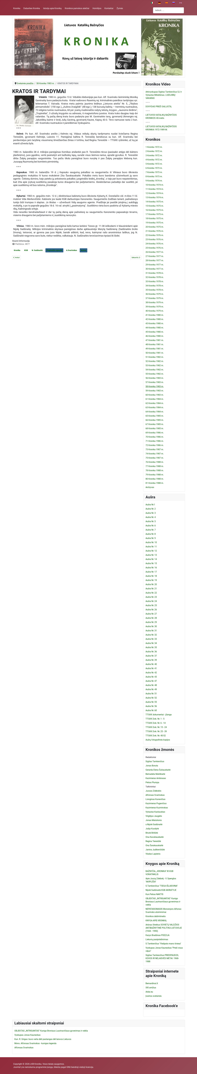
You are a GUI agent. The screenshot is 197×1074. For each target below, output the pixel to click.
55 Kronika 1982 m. (155, 374)
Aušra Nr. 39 (151, 660)
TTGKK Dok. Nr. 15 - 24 (156, 727)
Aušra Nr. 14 (151, 559)
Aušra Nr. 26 (151, 609)
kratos (83, 250)
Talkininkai (151, 786)
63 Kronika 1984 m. (155, 407)
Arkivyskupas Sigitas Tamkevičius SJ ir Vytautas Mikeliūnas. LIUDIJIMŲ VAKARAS (164, 95)
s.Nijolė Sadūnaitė (154, 824)
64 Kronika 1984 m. (155, 411)
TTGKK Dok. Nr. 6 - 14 (156, 723)
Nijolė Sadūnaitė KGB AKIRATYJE (161, 890)
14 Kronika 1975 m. (155, 201)
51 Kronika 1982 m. (155, 357)
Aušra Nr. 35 (151, 647)
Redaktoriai (151, 757)
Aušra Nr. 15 (151, 563)
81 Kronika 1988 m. (155, 483)
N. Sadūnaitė (37, 250)
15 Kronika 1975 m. (155, 206)
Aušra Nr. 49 (151, 689)
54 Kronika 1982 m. (155, 369)
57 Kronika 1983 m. (155, 382)
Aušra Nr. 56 (151, 706)
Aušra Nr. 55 (151, 702)
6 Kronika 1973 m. (154, 168)
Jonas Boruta (152, 765)
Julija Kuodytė (152, 828)
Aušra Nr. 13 (151, 555)
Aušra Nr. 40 (151, 664)
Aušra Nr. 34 (151, 643)
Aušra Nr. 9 (151, 538)
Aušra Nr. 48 (151, 685)
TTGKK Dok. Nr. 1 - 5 (155, 719)
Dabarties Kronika (31, 8)
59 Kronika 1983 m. (155, 390)
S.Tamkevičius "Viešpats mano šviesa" (163, 943)
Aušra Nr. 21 (151, 588)
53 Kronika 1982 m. (155, 365)
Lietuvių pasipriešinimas (157, 939)
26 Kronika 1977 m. (155, 252)
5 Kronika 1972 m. (154, 164)
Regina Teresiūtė (153, 841)
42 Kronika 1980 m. (155, 319)
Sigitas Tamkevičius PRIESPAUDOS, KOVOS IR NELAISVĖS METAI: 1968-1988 (162, 958)
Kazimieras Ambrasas (156, 778)
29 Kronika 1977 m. (155, 264)
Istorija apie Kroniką (52, 8)
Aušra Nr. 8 (151, 534)
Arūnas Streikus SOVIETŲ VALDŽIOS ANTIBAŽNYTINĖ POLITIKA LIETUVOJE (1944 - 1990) (164, 927)
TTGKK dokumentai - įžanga (159, 714)
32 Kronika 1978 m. (155, 277)
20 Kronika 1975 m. (155, 227)
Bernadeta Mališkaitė (155, 774)
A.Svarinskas (71, 250)
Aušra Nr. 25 (151, 605)
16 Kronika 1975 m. (155, 210)
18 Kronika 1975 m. (155, 218)
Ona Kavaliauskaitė (154, 837)
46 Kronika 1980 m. (155, 336)
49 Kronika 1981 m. (155, 348)
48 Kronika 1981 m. (155, 344)
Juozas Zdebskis (153, 791)
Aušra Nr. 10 (151, 542)
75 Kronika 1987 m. (155, 458)
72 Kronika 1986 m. (155, 445)
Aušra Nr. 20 (151, 584)
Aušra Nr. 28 (151, 618)
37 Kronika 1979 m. (155, 298)
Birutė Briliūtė (152, 833)
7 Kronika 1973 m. (154, 172)
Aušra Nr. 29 (151, 622)
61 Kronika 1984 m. (155, 399)
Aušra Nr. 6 (151, 525)
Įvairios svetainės (154, 996)
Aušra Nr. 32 (151, 635)
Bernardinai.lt (152, 983)
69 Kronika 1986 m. (155, 432)
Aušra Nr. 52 (151, 698)
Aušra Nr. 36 (151, 651)
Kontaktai (108, 8)
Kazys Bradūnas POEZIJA (157, 935)
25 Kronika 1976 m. (155, 248)
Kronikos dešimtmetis (156, 916)
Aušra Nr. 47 (151, 681)
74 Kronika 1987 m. (155, 453)
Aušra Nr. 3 (151, 513)
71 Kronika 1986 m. (155, 441)
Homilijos (97, 8)
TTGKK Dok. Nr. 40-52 (156, 735)
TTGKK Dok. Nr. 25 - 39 (156, 731)
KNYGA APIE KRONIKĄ (156, 920)
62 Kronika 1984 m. (155, 403)
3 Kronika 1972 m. (154, 155)
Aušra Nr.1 (150, 504)
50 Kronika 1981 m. (155, 353)
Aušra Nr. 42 (151, 672)
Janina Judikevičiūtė (155, 849)
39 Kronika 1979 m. (155, 306)
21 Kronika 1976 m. (155, 231)
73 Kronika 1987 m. (155, 449)
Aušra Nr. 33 (151, 639)
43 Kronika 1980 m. (155, 323)
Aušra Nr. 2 (151, 509)
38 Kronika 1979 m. (155, 302)
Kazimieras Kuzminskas (157, 807)
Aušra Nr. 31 (151, 630)
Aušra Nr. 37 (151, 656)
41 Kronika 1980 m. (155, 315)
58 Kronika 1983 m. (155, 386)
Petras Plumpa (152, 782)
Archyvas (150, 487)
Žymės (120, 8)
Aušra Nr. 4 (151, 517)
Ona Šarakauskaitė (154, 845)
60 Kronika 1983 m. (155, 395)
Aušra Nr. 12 (151, 551)
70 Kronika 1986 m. (155, 437)
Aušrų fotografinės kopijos (158, 740)
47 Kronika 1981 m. (155, 340)
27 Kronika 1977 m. (155, 256)
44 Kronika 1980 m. (155, 327)
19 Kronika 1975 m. (155, 222)
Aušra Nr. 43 (151, 677)
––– (148, 102)
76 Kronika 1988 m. (155, 462)
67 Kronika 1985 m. (155, 424)
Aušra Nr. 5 (151, 521)
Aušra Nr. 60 (151, 710)
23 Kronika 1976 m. (155, 239)
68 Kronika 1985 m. (155, 428)
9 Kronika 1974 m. (154, 180)
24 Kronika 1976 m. (155, 243)
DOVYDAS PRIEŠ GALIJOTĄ (158, 106)
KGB (26, 250)
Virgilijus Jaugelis (154, 816)
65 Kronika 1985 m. (155, 416)
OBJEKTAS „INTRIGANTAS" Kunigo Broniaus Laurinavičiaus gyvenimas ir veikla (163, 901)
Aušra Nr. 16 (151, 567)
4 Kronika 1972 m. (154, 159)
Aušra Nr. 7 (151, 530)
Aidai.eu (149, 992)
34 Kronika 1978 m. (155, 285)
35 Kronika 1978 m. (155, 290)
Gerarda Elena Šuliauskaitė (158, 770)
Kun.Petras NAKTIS (154, 894)
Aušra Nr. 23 (151, 597)
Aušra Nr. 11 (151, 546)
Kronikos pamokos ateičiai (77, 8)
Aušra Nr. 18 (151, 576)
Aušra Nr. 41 (151, 668)
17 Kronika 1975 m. (155, 214)
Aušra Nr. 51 (151, 693)
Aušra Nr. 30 (151, 626)
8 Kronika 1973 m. (154, 176)
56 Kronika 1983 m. (155, 378)
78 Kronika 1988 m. (155, 470)
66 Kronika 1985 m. (155, 420)
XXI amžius (151, 987)
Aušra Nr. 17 (151, 572)
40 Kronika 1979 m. (155, 311)
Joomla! (17, 1067)
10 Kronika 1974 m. (155, 185)
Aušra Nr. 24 (151, 601)
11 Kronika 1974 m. (155, 189)
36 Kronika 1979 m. (155, 294)
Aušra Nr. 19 (151, 580)
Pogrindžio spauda (54, 250)
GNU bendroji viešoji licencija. (80, 1067)
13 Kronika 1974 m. (155, 197)
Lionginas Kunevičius (155, 799)
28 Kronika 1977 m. (155, 260)
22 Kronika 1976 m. (155, 235)
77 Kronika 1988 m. (155, 466)
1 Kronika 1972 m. (154, 147)
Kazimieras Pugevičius (156, 803)
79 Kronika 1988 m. (155, 474)
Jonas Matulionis (154, 820)
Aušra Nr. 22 (151, 593)
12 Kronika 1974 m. (155, 193)
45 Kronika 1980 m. (155, 332)
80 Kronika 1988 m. (155, 479)
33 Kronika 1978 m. (155, 281)
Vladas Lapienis (153, 854)
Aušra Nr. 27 (151, 614)
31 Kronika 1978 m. (155, 273)
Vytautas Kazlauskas (155, 812)
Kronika (16, 8)
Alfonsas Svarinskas (155, 795)
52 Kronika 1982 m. (155, 361)
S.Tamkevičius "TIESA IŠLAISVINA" (162, 886)
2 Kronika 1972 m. (154, 151)
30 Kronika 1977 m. (155, 269)
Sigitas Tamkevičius (155, 761)
